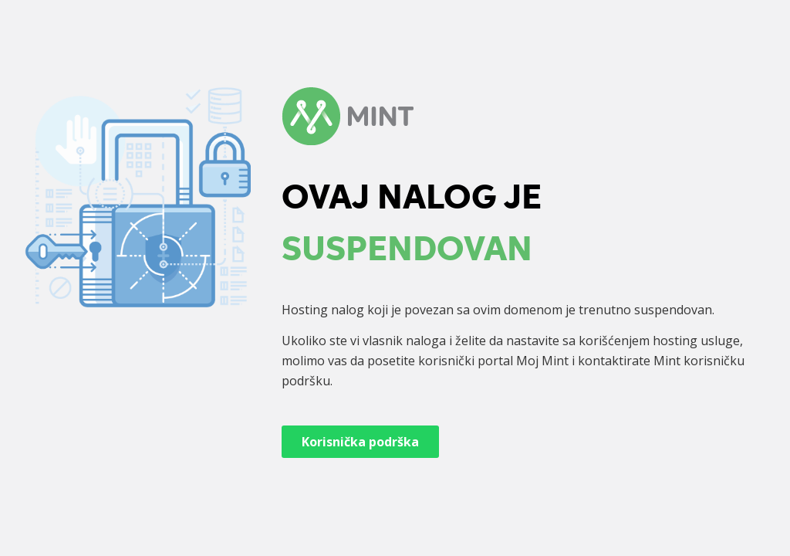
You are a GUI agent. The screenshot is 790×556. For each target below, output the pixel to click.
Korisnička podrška (360, 441)
